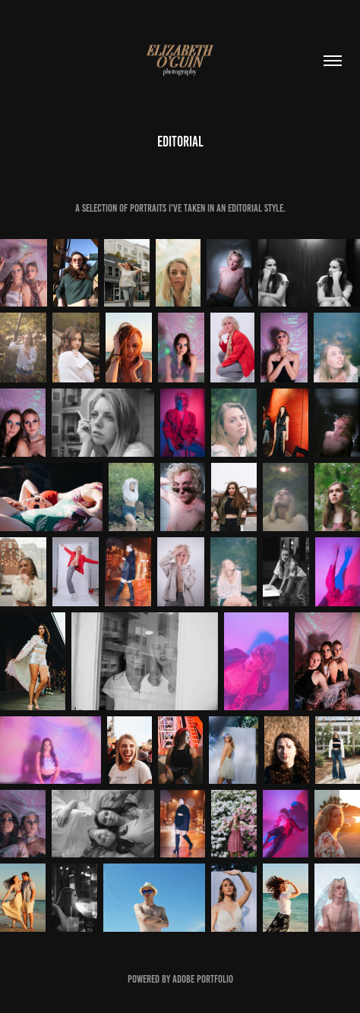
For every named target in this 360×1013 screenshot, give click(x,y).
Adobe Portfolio (202, 979)
